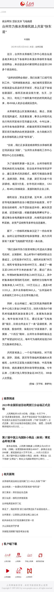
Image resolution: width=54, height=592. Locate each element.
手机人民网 (29, 556)
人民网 (3, 12)
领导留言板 (40, 556)
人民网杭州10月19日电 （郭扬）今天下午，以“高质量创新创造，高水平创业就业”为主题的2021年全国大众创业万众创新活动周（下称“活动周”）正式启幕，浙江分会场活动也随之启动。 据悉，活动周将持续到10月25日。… (27, 420)
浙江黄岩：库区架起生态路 (15, 492)
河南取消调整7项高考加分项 (15, 531)
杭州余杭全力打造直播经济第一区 (18, 520)
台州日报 (39, 47)
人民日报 (7, 556)
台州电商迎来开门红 (11, 503)
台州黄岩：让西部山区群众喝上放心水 (20, 515)
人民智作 (29, 572)
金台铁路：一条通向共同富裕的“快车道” (21, 487)
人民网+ (18, 556)
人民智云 (18, 572)
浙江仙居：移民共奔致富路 (15, 498)
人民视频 (7, 572)
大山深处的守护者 (10, 526)
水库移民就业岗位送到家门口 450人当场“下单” (24, 481)
